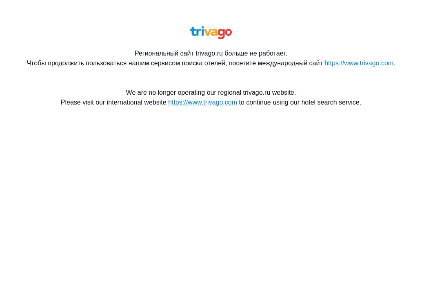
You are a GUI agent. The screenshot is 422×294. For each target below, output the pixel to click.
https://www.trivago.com (358, 63)
